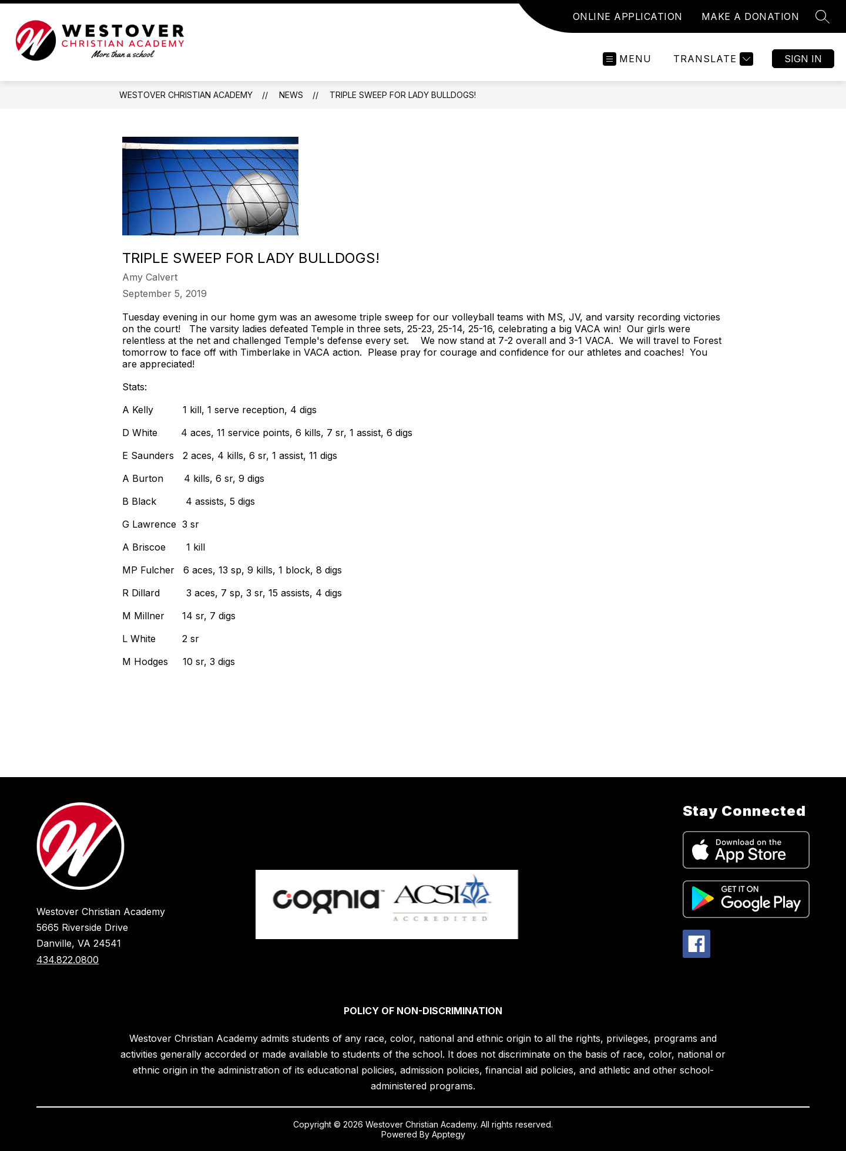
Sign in (803, 59)
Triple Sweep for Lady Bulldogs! (403, 95)
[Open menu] (627, 59)
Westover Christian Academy (186, 95)
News (291, 95)
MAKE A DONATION (750, 16)
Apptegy (448, 1134)
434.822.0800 (67, 960)
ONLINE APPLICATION (628, 16)
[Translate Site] (711, 59)
